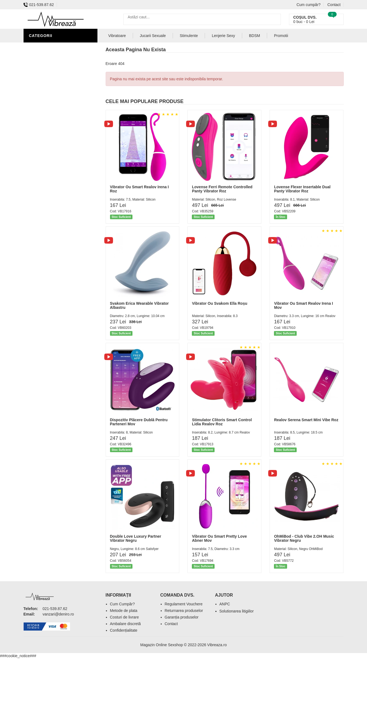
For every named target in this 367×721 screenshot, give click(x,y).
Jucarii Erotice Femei (53, 129)
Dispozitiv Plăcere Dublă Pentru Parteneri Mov (139, 422)
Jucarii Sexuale (153, 35)
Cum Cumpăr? (122, 604)
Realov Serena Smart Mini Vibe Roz (306, 420)
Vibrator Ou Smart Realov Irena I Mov (303, 305)
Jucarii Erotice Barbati (56, 55)
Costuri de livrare (124, 617)
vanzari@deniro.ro (58, 614)
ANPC (224, 604)
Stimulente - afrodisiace (57, 46)
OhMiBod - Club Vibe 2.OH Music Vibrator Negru (304, 538)
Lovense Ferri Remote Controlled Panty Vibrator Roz (222, 189)
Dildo (36, 104)
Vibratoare (42, 71)
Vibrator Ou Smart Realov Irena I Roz (139, 189)
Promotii (281, 35)
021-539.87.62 (39, 4)
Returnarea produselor (184, 610)
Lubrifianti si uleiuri (53, 88)
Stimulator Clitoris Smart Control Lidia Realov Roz (222, 422)
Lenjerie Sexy (45, 79)
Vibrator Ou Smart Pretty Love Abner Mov (219, 538)
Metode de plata (123, 610)
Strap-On (40, 120)
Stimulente (189, 35)
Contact (333, 4)
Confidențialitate (123, 630)
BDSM (36, 112)
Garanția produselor (182, 617)
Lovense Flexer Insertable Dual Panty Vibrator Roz (302, 189)
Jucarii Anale (45, 96)
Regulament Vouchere (184, 604)
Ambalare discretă (125, 624)
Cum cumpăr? (308, 4)
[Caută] (275, 19)
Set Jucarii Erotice (51, 145)
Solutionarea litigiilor (236, 611)
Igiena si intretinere (52, 63)
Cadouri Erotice (48, 137)
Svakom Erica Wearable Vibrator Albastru (139, 305)
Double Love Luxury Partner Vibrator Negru (135, 538)
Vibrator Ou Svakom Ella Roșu (219, 303)
